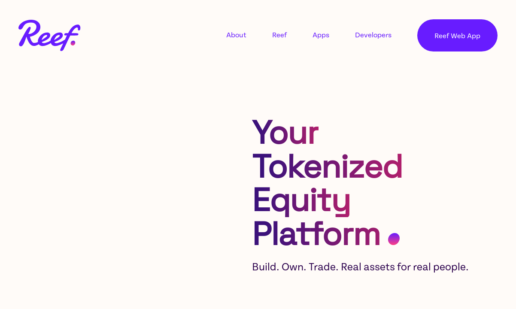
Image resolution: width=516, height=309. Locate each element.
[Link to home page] (49, 35)
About (236, 35)
